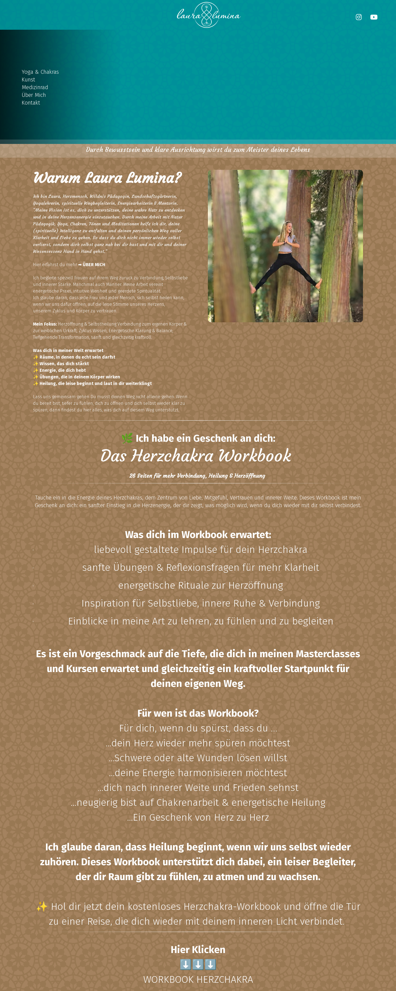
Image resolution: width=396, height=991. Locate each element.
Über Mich (34, 95)
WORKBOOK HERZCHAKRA (198, 979)
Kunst (28, 79)
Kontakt (31, 102)
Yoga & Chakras (40, 72)
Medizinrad (35, 87)
